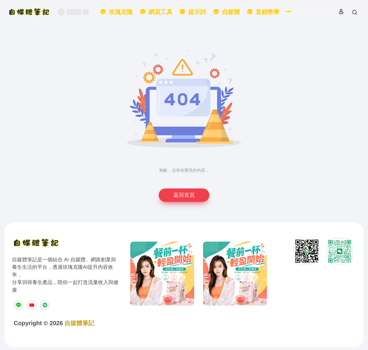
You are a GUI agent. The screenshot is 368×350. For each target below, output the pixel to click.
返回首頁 (184, 195)
